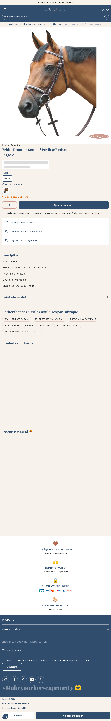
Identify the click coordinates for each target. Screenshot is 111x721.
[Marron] (5, 190)
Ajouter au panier (64, 205)
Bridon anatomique (83, 319)
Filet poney (12, 325)
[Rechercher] (55, 17)
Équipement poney (68, 325)
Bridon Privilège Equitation (23, 331)
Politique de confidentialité (14, 707)
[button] (5, 717)
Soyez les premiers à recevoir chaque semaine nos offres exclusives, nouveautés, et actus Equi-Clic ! (48, 659)
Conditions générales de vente (16, 702)
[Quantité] (9, 205)
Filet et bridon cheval (49, 319)
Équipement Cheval (17, 319)
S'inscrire (12, 665)
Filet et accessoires (37, 325)
